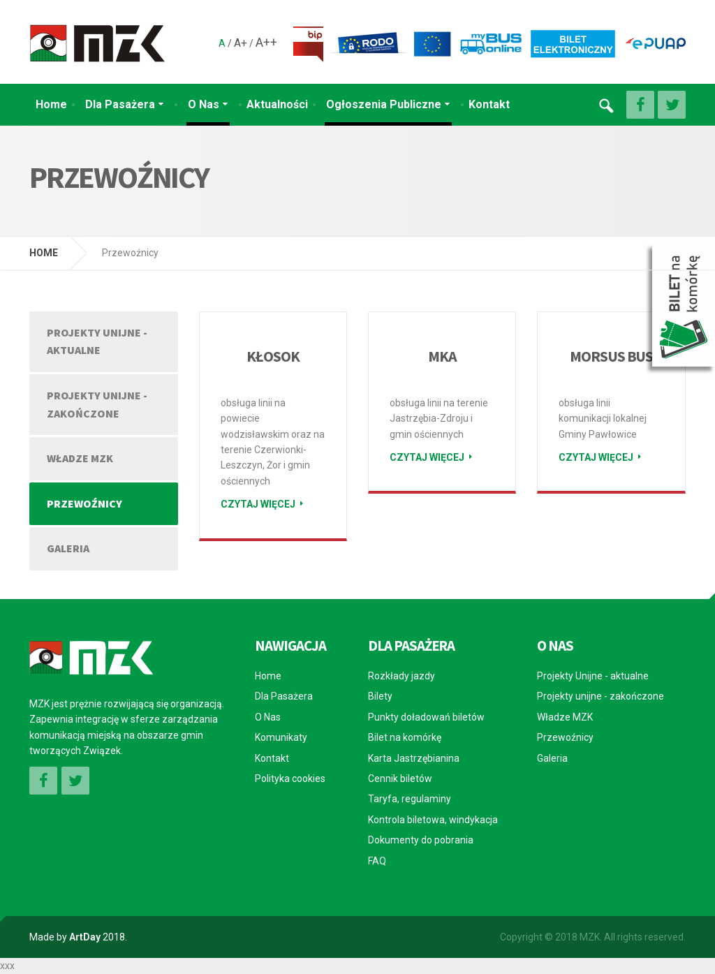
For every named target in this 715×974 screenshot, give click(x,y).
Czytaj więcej (258, 504)
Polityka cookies (290, 778)
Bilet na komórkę (404, 737)
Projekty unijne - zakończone (97, 404)
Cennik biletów (400, 778)
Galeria (68, 548)
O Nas (203, 104)
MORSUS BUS (611, 356)
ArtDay (85, 937)
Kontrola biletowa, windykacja (433, 819)
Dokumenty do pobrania (420, 840)
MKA (442, 356)
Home (51, 104)
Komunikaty (281, 737)
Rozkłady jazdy (401, 675)
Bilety (380, 696)
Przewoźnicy (84, 503)
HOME (43, 252)
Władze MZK (80, 458)
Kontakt (489, 104)
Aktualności (277, 104)
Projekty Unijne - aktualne (97, 341)
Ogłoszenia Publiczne (383, 104)
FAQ (377, 860)
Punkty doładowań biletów (426, 717)
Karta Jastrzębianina (413, 758)
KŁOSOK (272, 356)
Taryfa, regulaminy (409, 798)
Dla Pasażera (120, 104)
